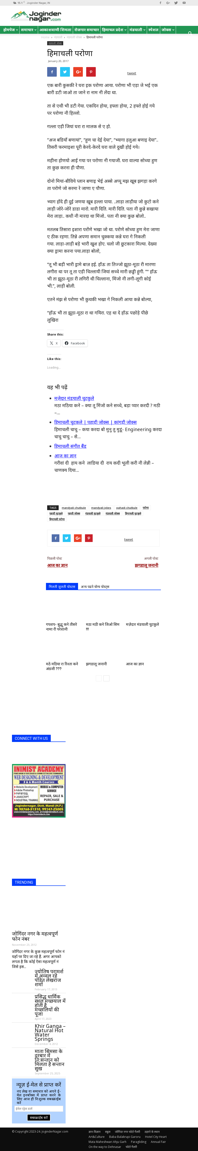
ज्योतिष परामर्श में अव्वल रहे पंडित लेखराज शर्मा (49, 978)
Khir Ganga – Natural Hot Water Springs (50, 1032)
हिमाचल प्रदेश (114, 29)
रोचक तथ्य (31, 37)
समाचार (29, 29)
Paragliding (138, 1142)
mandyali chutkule (74, 507)
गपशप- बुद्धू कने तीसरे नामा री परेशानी (61, 627)
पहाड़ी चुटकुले (55, 513)
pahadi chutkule (126, 507)
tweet (131, 73)
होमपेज (10, 29)
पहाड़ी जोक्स (74, 513)
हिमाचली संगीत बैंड (70, 446)
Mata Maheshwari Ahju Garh (107, 1142)
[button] (190, 34)
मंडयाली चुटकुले (92, 513)
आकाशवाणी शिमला (55, 29)
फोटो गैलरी (131, 1147)
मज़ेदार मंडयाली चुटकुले (74, 398)
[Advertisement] (103, 489)
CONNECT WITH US (31, 738)
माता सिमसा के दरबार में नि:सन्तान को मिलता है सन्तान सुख (49, 1060)
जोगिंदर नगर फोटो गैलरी (127, 1132)
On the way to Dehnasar (105, 1147)
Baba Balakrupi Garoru (125, 1137)
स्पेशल (153, 29)
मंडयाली (138, 29)
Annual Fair (158, 1142)
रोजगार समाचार (86, 29)
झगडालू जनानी (146, 565)
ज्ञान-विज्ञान (95, 1132)
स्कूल (107, 1132)
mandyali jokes (101, 507)
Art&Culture (97, 1137)
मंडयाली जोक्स (55, 43)
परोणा (146, 507)
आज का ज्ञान (65, 456)
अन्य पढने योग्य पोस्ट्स (95, 586)
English (11, 37)
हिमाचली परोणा (57, 519)
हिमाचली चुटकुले (133, 513)
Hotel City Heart (156, 1137)
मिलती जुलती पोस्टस (62, 586)
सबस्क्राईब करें (39, 1117)
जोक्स (168, 29)
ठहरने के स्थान (152, 1132)
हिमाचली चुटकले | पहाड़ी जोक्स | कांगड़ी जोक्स (95, 422)
